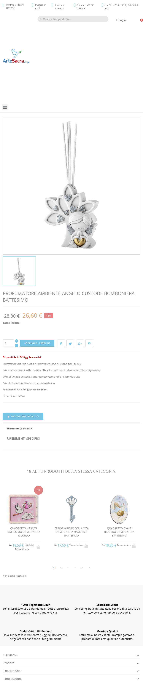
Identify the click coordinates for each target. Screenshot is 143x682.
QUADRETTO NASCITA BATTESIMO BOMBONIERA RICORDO (23, 531)
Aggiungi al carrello (37, 343)
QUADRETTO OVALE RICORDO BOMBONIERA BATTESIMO (119, 531)
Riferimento (13, 428)
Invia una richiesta (59, 7)
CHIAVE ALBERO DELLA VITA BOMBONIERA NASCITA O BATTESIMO (72, 531)
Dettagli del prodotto (25, 416)
